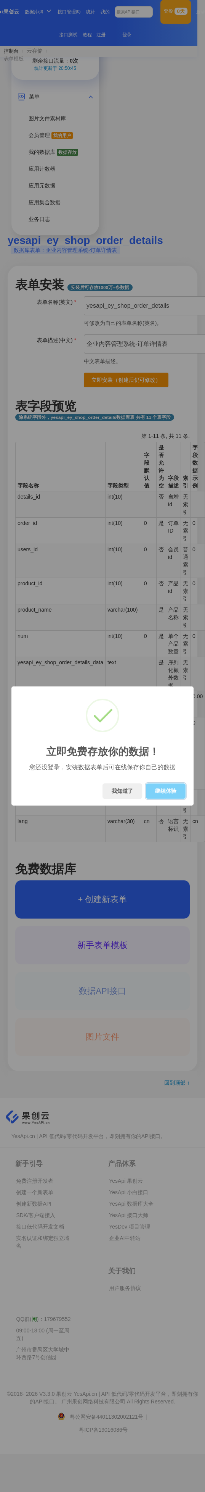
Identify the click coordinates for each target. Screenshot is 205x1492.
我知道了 (122, 791)
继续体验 (165, 791)
